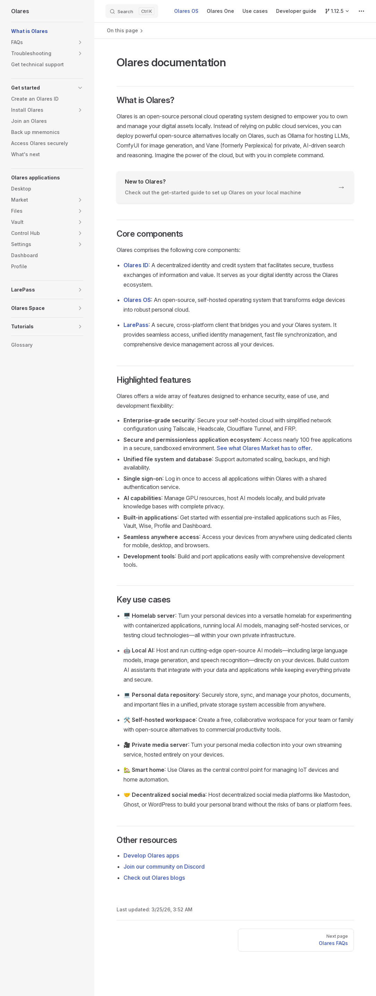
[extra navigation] (361, 11)
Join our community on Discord (164, 866)
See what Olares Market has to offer (264, 448)
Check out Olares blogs (154, 877)
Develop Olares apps (151, 855)
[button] (47, 42)
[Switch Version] (337, 11)
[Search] (131, 11)
